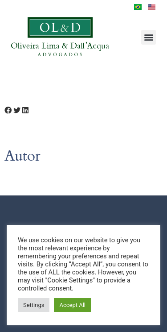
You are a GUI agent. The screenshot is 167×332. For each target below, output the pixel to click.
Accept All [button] (72, 305)
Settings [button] (33, 305)
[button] (148, 37)
